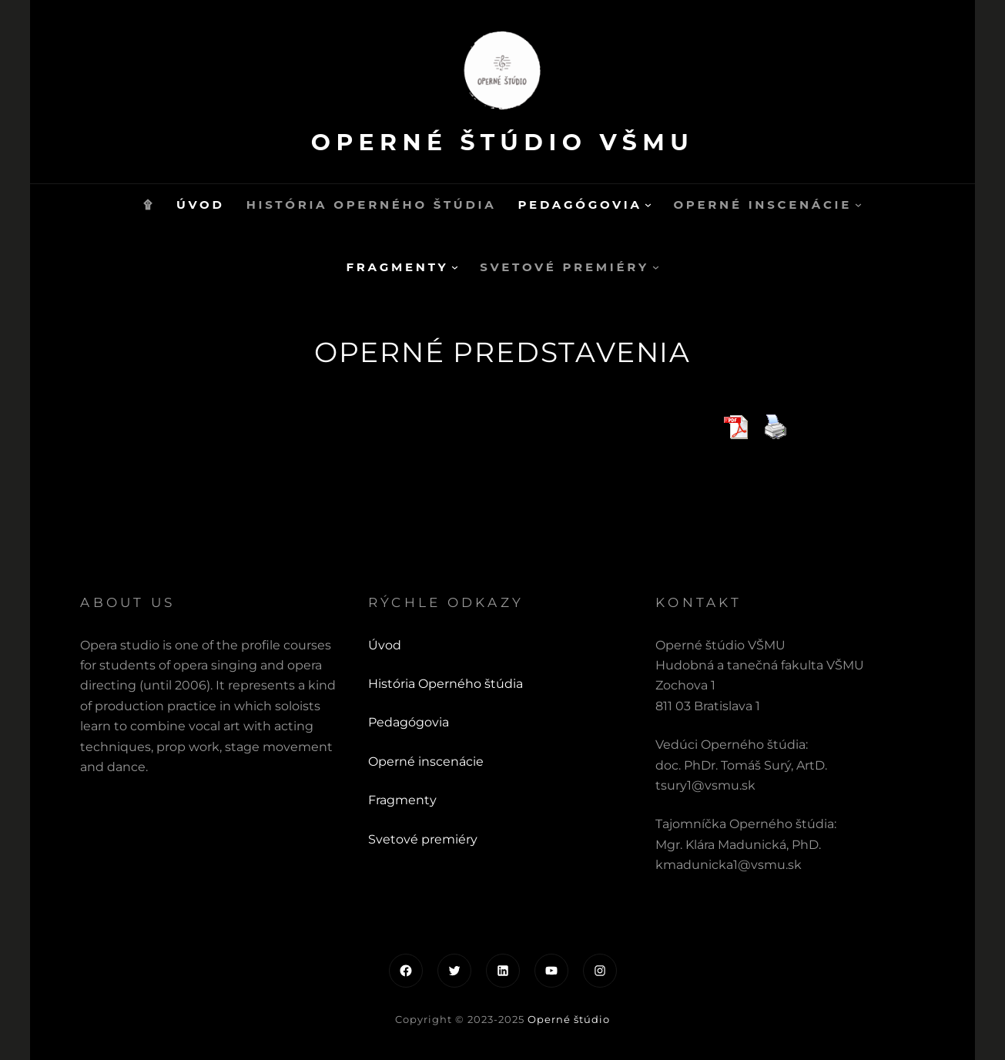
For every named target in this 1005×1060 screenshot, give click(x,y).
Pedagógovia (408, 722)
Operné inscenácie (426, 761)
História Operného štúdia (445, 683)
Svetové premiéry (422, 839)
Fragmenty (402, 800)
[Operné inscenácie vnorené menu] (858, 204)
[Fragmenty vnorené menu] (454, 266)
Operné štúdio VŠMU (502, 142)
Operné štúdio (569, 1019)
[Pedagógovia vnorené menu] (648, 204)
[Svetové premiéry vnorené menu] (655, 266)
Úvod (384, 645)
